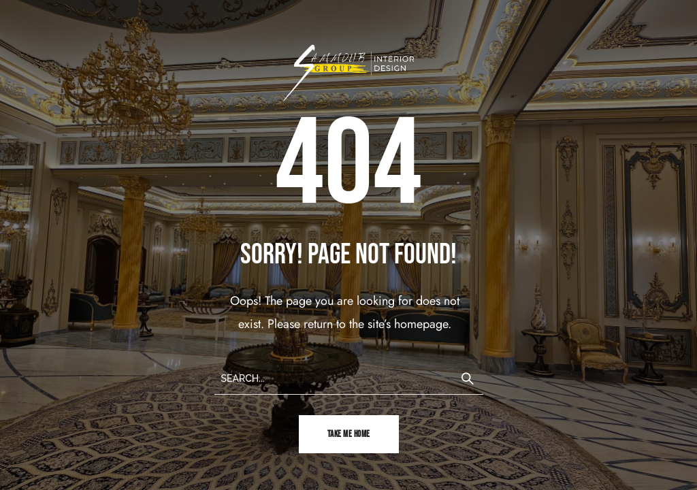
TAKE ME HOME (348, 434)
